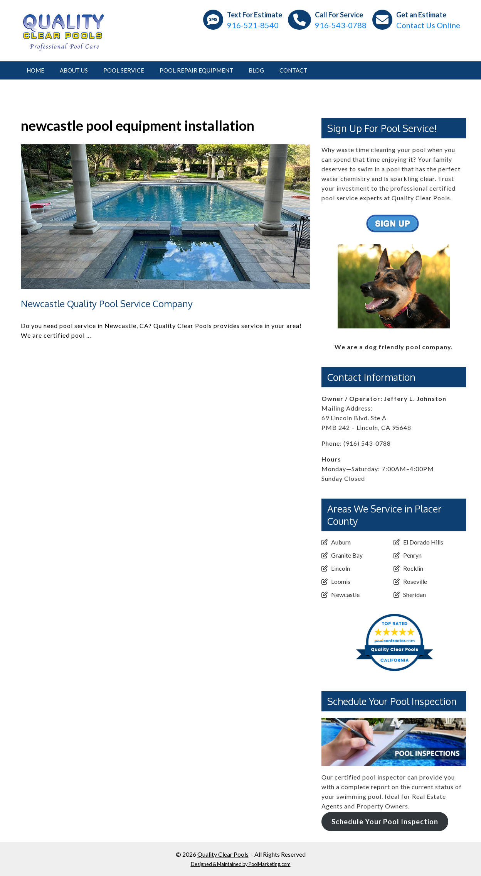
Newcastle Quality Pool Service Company (107, 303)
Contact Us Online (428, 25)
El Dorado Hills (423, 542)
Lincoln (340, 568)
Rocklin (413, 568)
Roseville (415, 581)
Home (35, 70)
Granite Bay (347, 555)
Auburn (341, 542)
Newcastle (345, 594)
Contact (293, 70)
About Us (74, 70)
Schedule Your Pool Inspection (384, 821)
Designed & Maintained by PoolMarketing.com (241, 864)
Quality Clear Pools (223, 854)
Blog (256, 70)
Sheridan (414, 594)
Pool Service (123, 70)
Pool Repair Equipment (196, 70)
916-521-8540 (253, 25)
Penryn (412, 555)
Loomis (340, 581)
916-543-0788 (341, 25)
